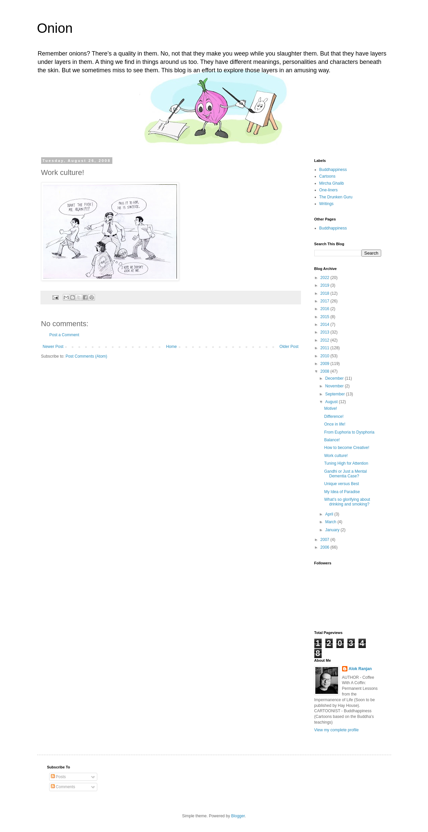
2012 (325, 340)
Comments (63, 786)
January (332, 530)
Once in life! (334, 424)
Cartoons (327, 176)
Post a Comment (64, 335)
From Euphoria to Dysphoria (349, 432)
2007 (325, 539)
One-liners (328, 190)
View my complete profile (336, 730)
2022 (325, 277)
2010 (325, 356)
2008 (325, 371)
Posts (58, 776)
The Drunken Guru (335, 197)
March (331, 522)
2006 (325, 547)
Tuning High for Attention (346, 463)
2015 (325, 316)
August (332, 401)
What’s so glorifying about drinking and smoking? (347, 501)
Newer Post (53, 346)
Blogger (238, 816)
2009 (325, 363)
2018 (325, 293)
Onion (55, 28)
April (329, 514)
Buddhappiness (333, 169)
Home (171, 346)
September (335, 394)
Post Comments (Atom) (86, 356)
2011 (325, 348)
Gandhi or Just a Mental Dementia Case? (345, 473)
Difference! (333, 416)
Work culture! (335, 455)
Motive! (330, 408)
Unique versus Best (341, 483)
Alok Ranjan (360, 668)
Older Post (289, 346)
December (335, 378)
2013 (325, 332)
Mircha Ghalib (331, 183)
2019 (325, 285)
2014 (325, 324)
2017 (325, 301)
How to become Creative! (346, 447)
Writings (326, 203)
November (335, 386)
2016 (325, 308)
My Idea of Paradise (342, 491)
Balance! (332, 440)
